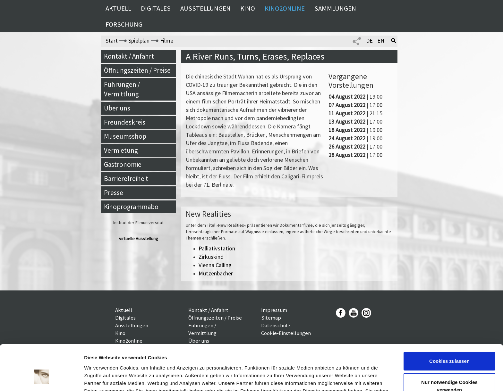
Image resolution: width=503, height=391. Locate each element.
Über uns (117, 108)
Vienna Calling (215, 265)
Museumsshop (125, 136)
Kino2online (285, 8)
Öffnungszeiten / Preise (137, 70)
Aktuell (118, 8)
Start (112, 40)
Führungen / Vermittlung (122, 89)
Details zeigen (100, 378)
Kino (247, 8)
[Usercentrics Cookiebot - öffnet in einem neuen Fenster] (41, 378)
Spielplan (138, 40)
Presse (113, 192)
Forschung (124, 24)
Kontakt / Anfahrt (129, 56)
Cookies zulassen (449, 323)
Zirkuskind (211, 256)
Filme (166, 40)
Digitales (156, 8)
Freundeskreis (124, 122)
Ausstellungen (205, 8)
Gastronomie (122, 164)
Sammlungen (335, 8)
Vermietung (121, 150)
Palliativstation (217, 248)
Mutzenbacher (216, 273)
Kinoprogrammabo (131, 206)
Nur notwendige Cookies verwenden (449, 348)
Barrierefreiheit (126, 178)
